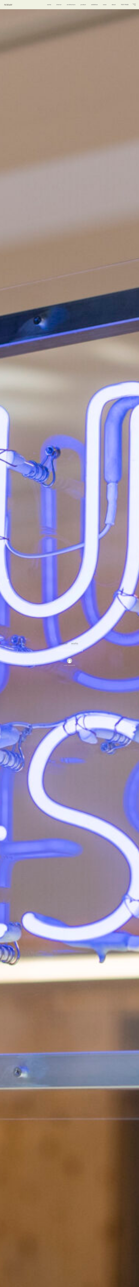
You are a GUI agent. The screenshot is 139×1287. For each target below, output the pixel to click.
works (74, 643)
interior (63, 643)
